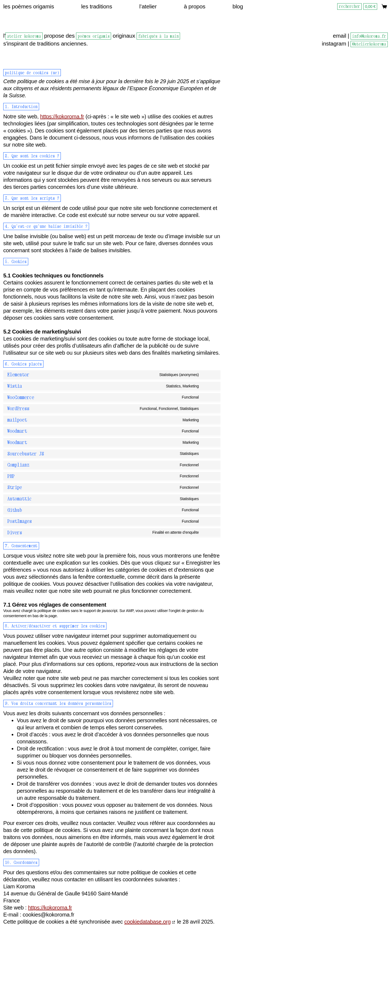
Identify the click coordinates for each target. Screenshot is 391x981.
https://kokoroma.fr (62, 116)
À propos (194, 6)
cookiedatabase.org (147, 922)
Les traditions (96, 6)
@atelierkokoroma (369, 44)
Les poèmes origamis (28, 6)
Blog (237, 6)
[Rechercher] (350, 6)
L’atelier (148, 6)
